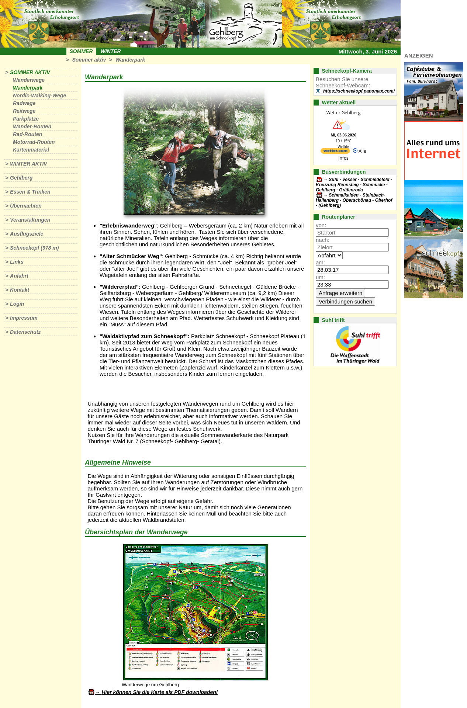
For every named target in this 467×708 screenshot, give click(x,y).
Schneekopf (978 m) (34, 248)
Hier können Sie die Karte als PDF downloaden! (159, 692)
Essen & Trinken (30, 192)
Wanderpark (130, 60)
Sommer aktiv (89, 60)
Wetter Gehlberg (343, 113)
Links (17, 262)
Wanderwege (29, 80)
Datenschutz (25, 332)
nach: (322, 240)
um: (320, 277)
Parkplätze (26, 119)
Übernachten (26, 206)
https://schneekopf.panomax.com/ (359, 91)
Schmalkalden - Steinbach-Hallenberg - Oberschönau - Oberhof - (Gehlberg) (354, 200)
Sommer (81, 51)
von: (321, 225)
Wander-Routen (32, 126)
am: (320, 262)
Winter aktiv (28, 164)
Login (17, 304)
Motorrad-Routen (34, 142)
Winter (110, 51)
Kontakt (19, 290)
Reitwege (24, 111)
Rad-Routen (27, 134)
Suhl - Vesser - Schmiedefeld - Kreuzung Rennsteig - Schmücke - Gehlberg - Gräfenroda (354, 184)
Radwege (24, 103)
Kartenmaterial (31, 150)
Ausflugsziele (26, 234)
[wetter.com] (335, 152)
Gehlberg (21, 178)
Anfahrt (19, 276)
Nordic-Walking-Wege (39, 95)
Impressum (24, 318)
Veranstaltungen (30, 220)
